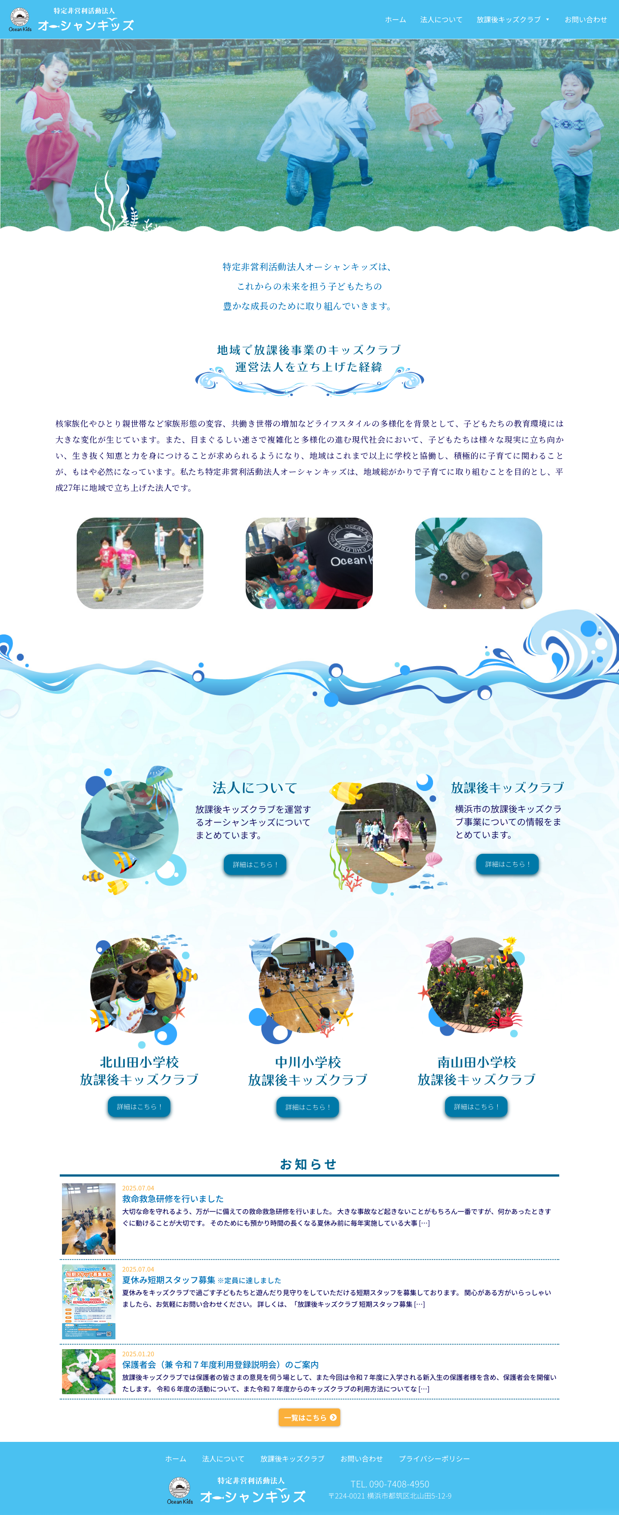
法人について (441, 19)
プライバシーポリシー (434, 1458)
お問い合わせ (586, 19)
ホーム (395, 19)
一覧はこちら (305, 1417)
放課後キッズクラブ (514, 19)
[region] (309, 135)
